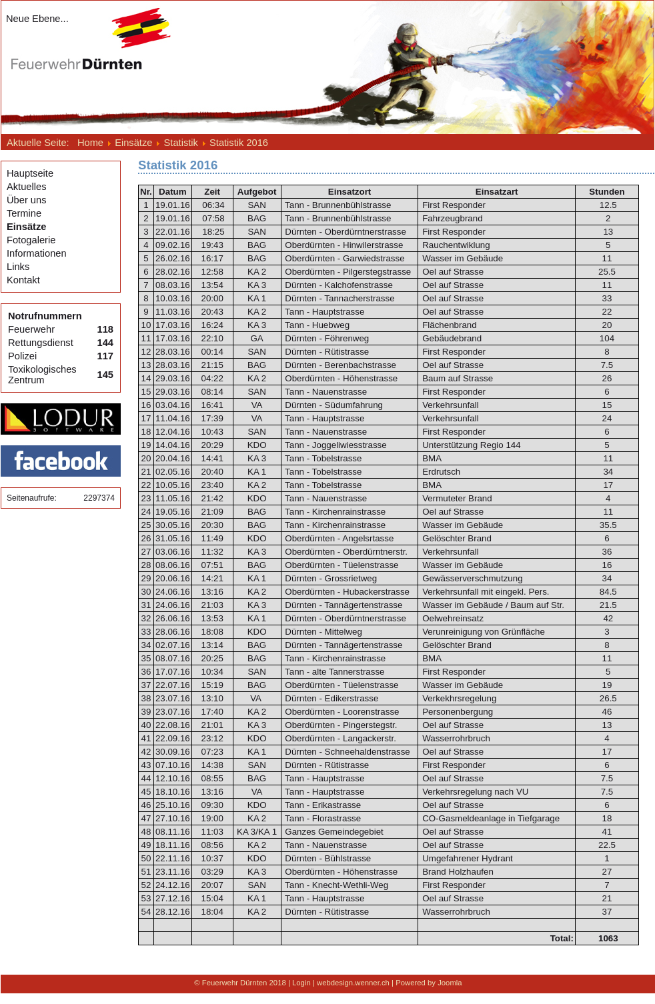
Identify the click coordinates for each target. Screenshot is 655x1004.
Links (18, 266)
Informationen (37, 253)
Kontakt (23, 280)
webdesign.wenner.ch (353, 983)
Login (301, 983)
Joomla (450, 983)
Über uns (26, 200)
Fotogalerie (31, 240)
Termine (24, 213)
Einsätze (26, 226)
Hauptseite (30, 173)
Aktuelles (26, 186)
